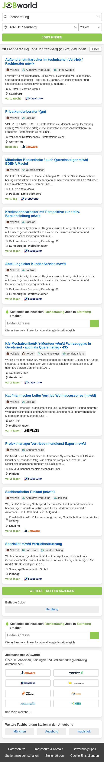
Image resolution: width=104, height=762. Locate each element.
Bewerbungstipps (84, 749)
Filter (95, 49)
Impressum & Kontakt (48, 749)
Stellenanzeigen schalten (22, 755)
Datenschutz (16, 749)
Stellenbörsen (54, 755)
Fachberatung (18, 49)
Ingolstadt (83, 731)
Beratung (52, 609)
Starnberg (50, 49)
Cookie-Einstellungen (84, 755)
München (19, 731)
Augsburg (51, 731)
